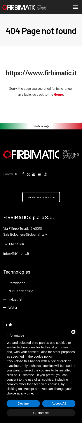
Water (13, 307)
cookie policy (43, 356)
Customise (41, 413)
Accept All (59, 403)
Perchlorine (17, 283)
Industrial (15, 299)
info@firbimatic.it (16, 253)
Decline (23, 403)
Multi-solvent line (21, 291)
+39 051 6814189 (14, 244)
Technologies (16, 271)
